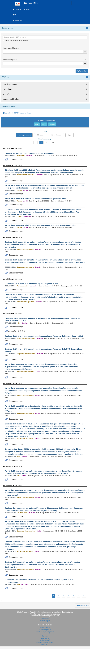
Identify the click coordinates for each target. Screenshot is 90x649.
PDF (36, 124)
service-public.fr (45, 627)
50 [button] (47, 142)
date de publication (24, 135)
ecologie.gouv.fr (45, 640)
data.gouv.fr (45, 638)
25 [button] (41, 142)
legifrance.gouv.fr (45, 630)
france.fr (45, 636)
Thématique (7, 89)
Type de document (10, 84)
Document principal (15, 159)
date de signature (56, 135)
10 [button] (35, 142)
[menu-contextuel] (3, 40)
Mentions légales (44, 621)
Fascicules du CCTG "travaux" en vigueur (17, 113)
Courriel (52, 124)
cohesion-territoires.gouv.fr (45, 642)
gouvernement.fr (45, 634)
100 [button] (53, 142)
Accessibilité (45, 619)
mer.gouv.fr (45, 644)
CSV (43, 124)
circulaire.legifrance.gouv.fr (45, 632)
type (69, 135)
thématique (40, 135)
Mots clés (6, 94)
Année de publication (11, 99)
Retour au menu (83, 605)
